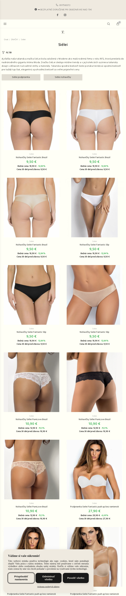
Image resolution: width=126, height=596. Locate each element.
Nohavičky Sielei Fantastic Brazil (31, 157)
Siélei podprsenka (21, 77)
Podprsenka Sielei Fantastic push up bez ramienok (94, 507)
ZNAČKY (14, 39)
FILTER (9, 52)
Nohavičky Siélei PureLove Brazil (31, 419)
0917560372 (64, 5)
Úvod (6, 39)
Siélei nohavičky (63, 77)
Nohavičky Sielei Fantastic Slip (94, 245)
